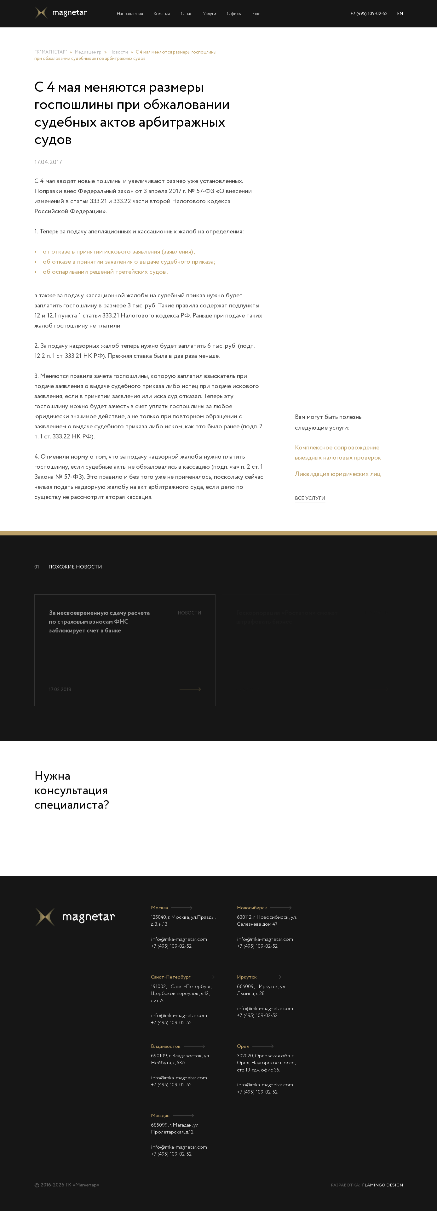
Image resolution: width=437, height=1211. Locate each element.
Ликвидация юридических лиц (338, 474)
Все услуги (310, 498)
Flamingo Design (382, 1185)
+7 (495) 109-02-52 (369, 14)
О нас (186, 14)
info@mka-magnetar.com (179, 939)
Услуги (209, 14)
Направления (130, 14)
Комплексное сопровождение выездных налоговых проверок (338, 453)
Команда (162, 14)
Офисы (234, 14)
